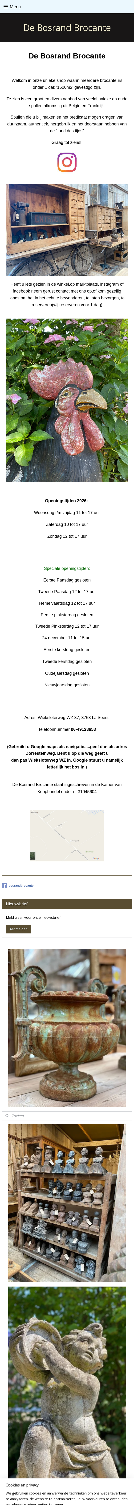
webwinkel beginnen (91, 1488)
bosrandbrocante (17, 885)
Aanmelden (19, 929)
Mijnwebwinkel (67, 1496)
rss (73, 1488)
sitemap (64, 1488)
